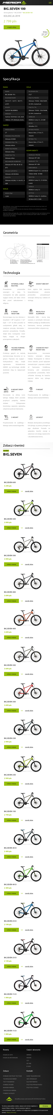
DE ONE (29, 1063)
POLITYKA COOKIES (32, 1087)
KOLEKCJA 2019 (8, 1054)
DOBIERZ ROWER (8, 1084)
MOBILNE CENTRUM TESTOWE (12, 1076)
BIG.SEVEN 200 (10, 738)
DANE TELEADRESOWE (33, 1076)
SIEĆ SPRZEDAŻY (32, 1079)
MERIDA (29, 1054)
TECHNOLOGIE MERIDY (10, 1079)
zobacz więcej (11, 491)
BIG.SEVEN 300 (10, 665)
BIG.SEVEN (12, 454)
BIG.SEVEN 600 (10, 482)
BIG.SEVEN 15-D (10, 994)
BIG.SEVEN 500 (10, 519)
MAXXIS (29, 1057)
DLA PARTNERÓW (32, 1081)
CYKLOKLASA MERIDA (9, 1090)
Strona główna (8, 12)
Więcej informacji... (12, 1112)
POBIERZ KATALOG (9, 1093)
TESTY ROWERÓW (8, 1081)
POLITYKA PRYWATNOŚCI (34, 1084)
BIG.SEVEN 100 (10, 811)
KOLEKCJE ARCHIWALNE (10, 1057)
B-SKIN (29, 1066)
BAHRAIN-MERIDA (8, 1087)
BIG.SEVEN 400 (10, 592)
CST (28, 1060)
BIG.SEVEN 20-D (10, 921)
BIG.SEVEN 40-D (10, 848)
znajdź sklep (11, 27)
